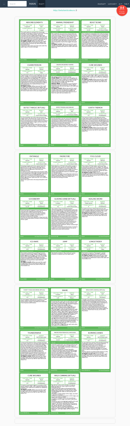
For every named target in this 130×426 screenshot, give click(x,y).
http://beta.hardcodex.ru (64, 10)
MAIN (32, 3)
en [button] (120, 4)
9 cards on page (122, 10)
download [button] (102, 4)
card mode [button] (112, 4)
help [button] (126, 4)
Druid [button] (41, 4)
